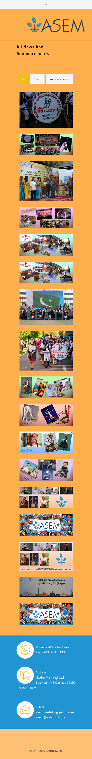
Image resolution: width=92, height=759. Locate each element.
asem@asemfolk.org (50, 717)
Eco (61, 751)
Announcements (59, 79)
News (37, 79)
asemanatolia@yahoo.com (55, 712)
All (23, 79)
